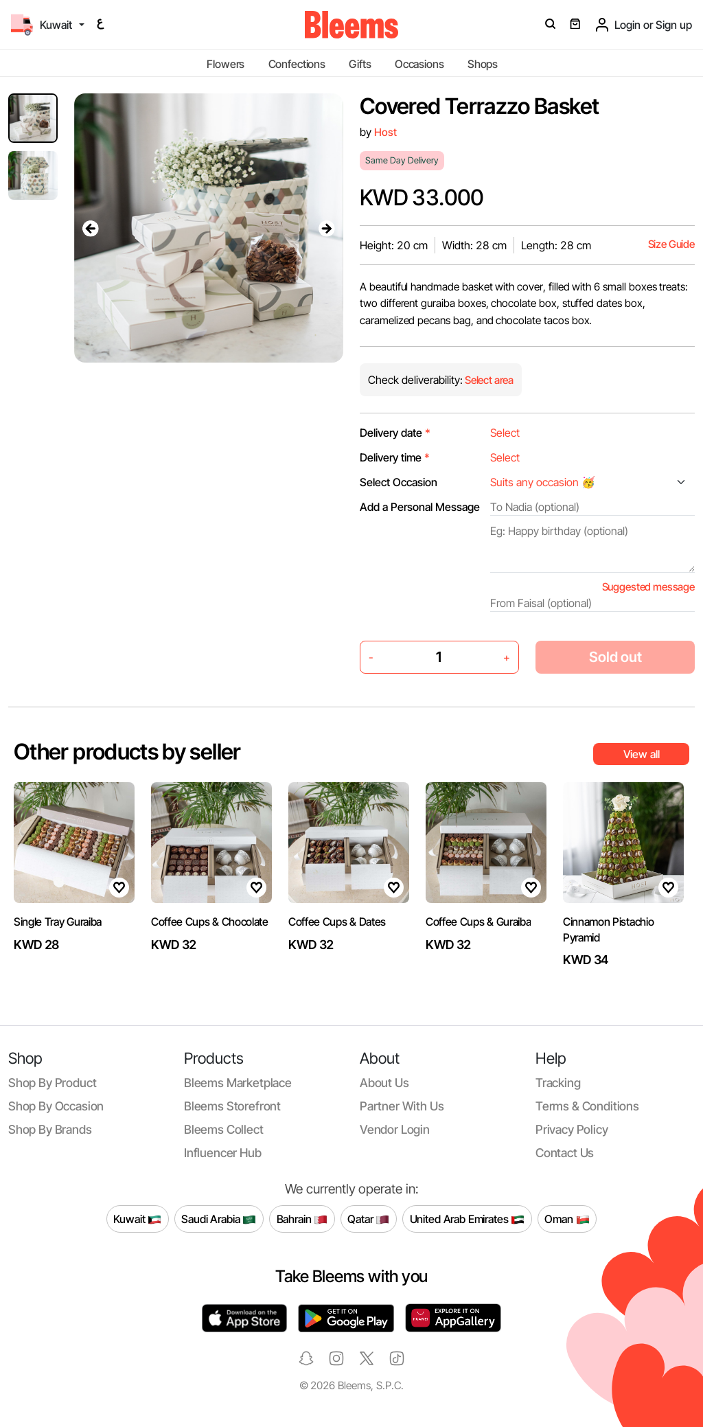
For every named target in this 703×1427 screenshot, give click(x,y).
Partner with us (401, 1106)
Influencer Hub (223, 1152)
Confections (296, 64)
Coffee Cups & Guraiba (478, 921)
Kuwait (137, 1218)
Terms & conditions (587, 1106)
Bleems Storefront (232, 1106)
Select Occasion (398, 482)
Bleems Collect (224, 1129)
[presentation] (90, 228)
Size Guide (671, 244)
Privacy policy (571, 1129)
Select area (488, 380)
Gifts (360, 64)
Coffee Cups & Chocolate (209, 921)
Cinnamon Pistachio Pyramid (608, 929)
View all (641, 754)
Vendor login (395, 1129)
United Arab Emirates (467, 1218)
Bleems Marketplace (238, 1082)
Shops (483, 64)
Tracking (558, 1082)
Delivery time (395, 457)
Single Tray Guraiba (58, 921)
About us (384, 1082)
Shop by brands (50, 1129)
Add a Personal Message (420, 507)
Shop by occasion (56, 1106)
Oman (566, 1218)
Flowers (225, 64)
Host (385, 132)
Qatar (368, 1218)
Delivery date (395, 432)
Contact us (564, 1152)
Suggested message (648, 586)
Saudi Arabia (218, 1218)
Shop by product (52, 1082)
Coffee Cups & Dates (337, 921)
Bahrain (302, 1218)
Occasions (419, 64)
